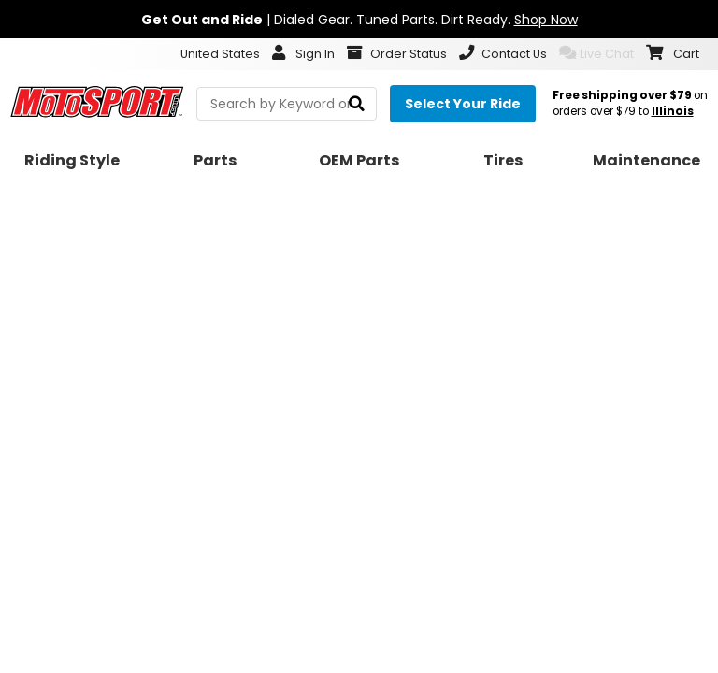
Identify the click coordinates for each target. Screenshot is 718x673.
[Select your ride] (463, 103)
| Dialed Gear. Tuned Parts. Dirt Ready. (359, 19)
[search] (357, 104)
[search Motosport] (286, 104)
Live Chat (596, 53)
